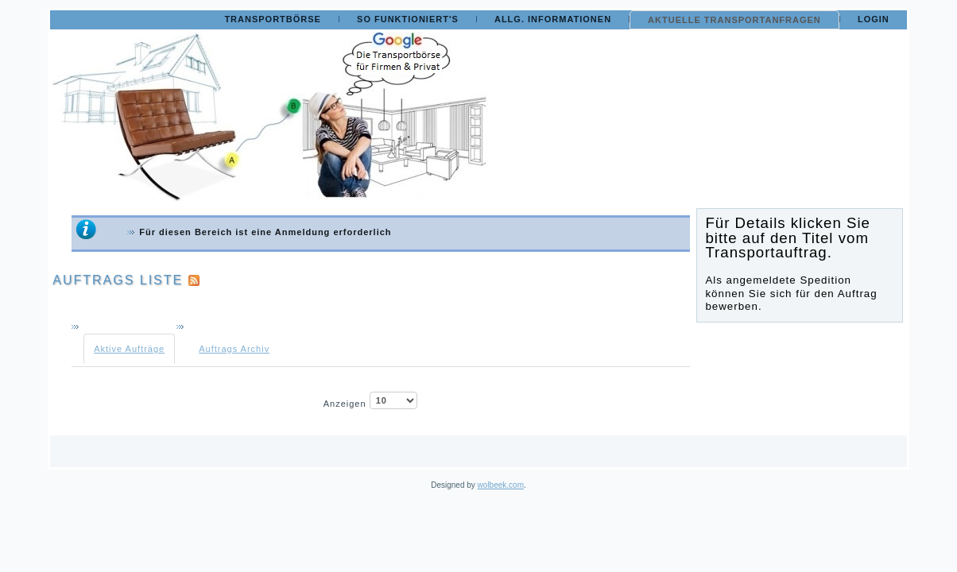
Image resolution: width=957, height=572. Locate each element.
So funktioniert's (408, 19)
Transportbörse (272, 19)
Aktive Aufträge (129, 349)
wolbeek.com (501, 485)
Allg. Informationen (552, 19)
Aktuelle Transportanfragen (734, 20)
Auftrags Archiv (234, 349)
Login (873, 19)
